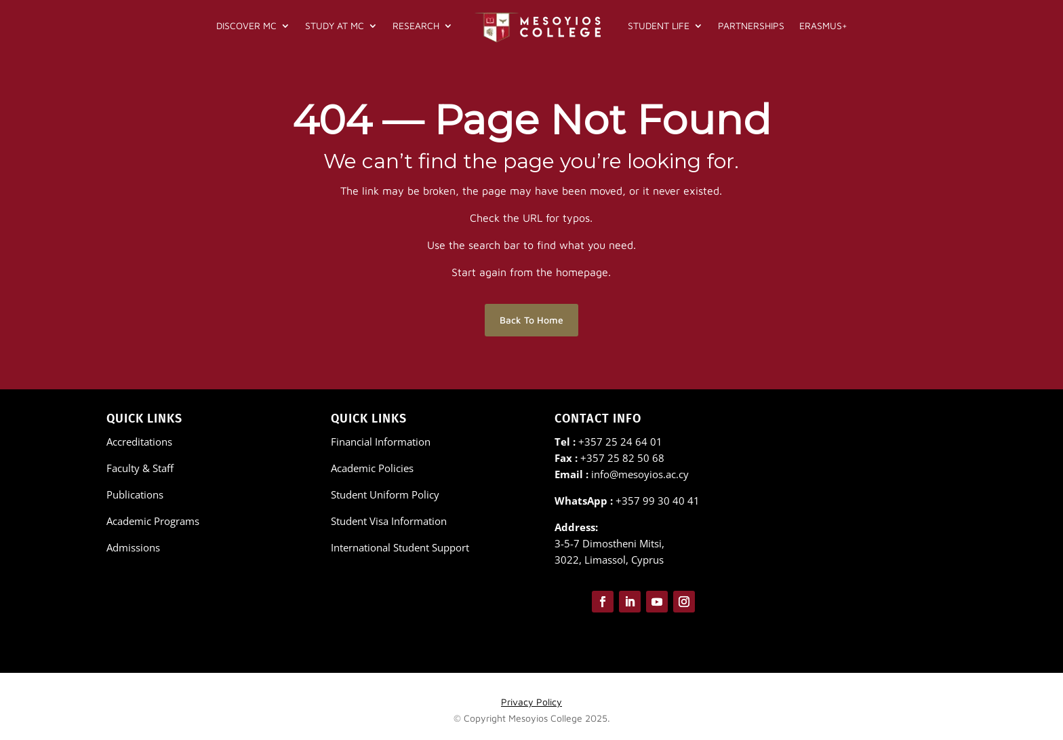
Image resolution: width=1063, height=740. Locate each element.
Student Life (658, 25)
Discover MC (246, 25)
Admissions (133, 547)
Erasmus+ (823, 25)
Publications (134, 494)
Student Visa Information (389, 521)
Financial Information (380, 441)
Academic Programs (152, 521)
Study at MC (334, 25)
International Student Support (400, 547)
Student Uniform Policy (385, 494)
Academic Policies (372, 468)
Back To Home (531, 320)
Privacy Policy (531, 701)
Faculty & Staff (140, 468)
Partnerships (751, 25)
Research (416, 25)
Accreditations (139, 441)
